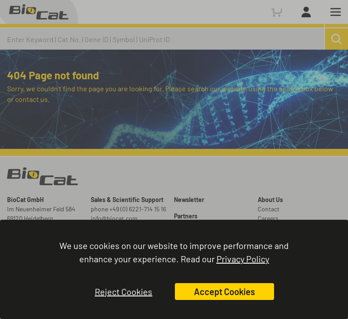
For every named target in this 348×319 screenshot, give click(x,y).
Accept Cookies (224, 291)
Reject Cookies (123, 291)
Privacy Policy (243, 258)
